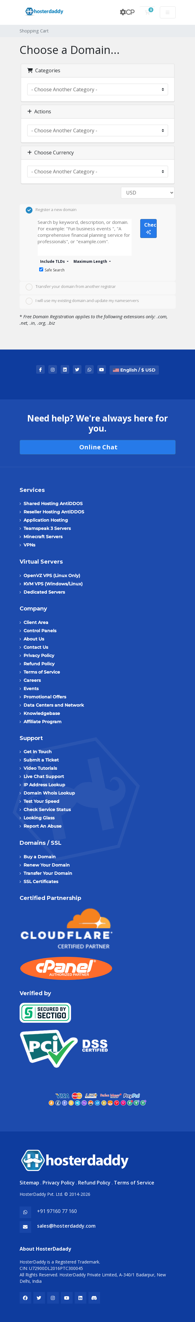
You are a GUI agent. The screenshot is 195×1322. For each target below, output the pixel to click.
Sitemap (29, 1182)
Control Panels (40, 630)
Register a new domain (51, 210)
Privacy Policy (39, 655)
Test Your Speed (41, 801)
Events (31, 688)
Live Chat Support (44, 776)
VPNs (29, 545)
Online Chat (98, 447)
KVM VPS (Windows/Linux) (53, 584)
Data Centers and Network (54, 705)
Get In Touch (38, 751)
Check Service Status (47, 809)
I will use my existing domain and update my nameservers (82, 301)
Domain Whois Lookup (49, 793)
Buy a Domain (40, 856)
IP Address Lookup (44, 785)
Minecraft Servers (43, 536)
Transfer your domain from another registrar (71, 287)
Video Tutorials (40, 768)
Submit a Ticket (41, 760)
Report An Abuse (43, 826)
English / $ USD (134, 370)
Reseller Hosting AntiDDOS (54, 512)
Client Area (36, 622)
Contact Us (36, 647)
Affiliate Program (43, 721)
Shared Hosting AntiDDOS (53, 503)
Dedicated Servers (44, 592)
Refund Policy (39, 664)
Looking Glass (39, 818)
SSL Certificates (41, 881)
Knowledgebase (42, 713)
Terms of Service (42, 672)
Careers (32, 680)
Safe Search (52, 270)
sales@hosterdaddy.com (66, 1225)
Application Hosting (46, 520)
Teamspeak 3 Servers (47, 528)
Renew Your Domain (47, 865)
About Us (34, 639)
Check (150, 228)
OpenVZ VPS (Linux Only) (52, 575)
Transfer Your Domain (48, 873)
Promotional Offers (45, 697)
